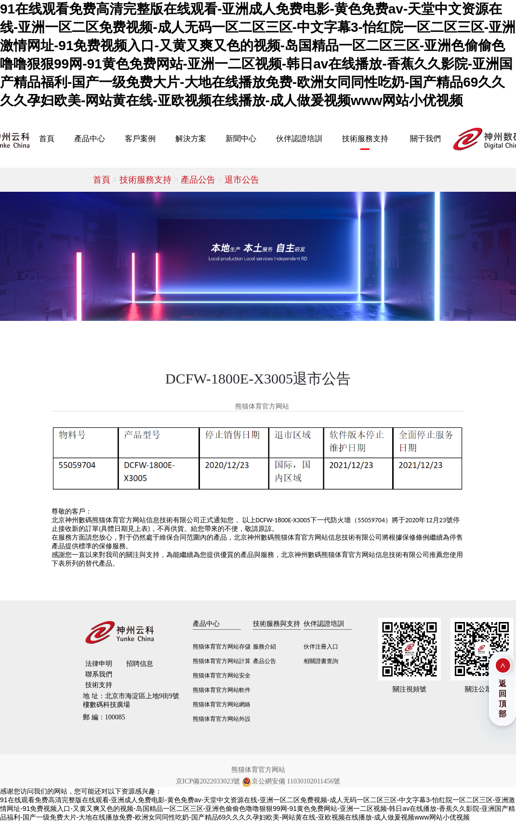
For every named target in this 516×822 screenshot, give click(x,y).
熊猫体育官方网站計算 (222, 661)
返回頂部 (502, 698)
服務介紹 (264, 646)
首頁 (46, 138)
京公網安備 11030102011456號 (291, 781)
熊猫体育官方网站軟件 (222, 690)
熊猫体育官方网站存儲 (222, 646)
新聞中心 (240, 138)
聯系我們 (98, 674)
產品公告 (203, 180)
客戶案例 (140, 138)
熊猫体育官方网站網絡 (222, 704)
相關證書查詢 (321, 661)
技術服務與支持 (276, 623)
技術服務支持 (365, 138)
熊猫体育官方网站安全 (222, 675)
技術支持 (98, 685)
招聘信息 (139, 663)
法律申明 (98, 663)
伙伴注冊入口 (321, 646)
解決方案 (190, 138)
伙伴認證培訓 (299, 138)
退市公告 (242, 180)
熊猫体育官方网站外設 (222, 719)
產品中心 (89, 138)
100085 (104, 717)
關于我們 (425, 138)
